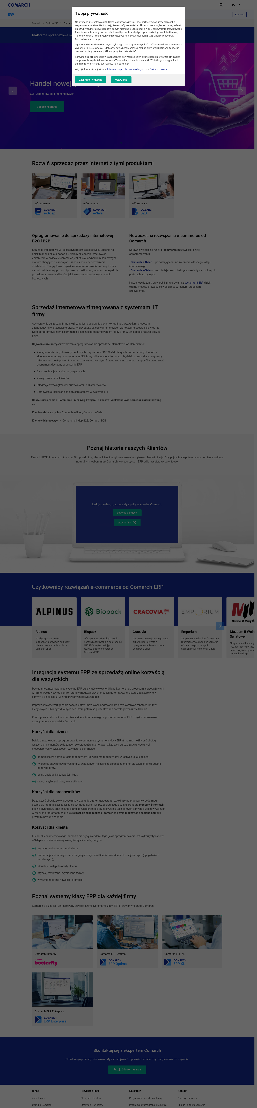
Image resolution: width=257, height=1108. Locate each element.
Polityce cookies (158, 69)
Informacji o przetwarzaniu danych (125, 69)
